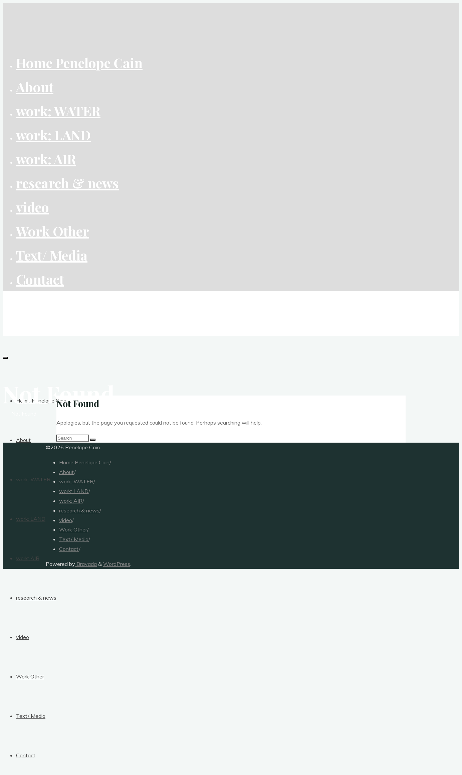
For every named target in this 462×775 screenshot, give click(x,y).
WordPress (116, 564)
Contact (69, 549)
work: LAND (73, 491)
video (65, 520)
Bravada (86, 564)
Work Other (73, 529)
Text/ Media (73, 539)
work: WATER (76, 481)
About (66, 472)
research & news (79, 510)
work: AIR (70, 500)
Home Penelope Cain (84, 462)
